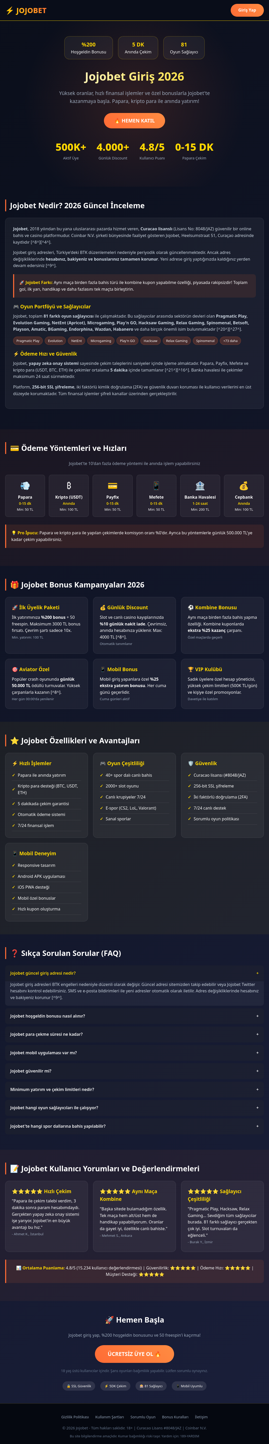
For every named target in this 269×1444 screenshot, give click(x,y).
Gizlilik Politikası (75, 1416)
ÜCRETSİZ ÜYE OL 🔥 (135, 1353)
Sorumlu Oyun (143, 1416)
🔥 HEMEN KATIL (134, 120)
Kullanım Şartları (109, 1416)
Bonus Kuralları (175, 1416)
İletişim (201, 1416)
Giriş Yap (247, 10)
